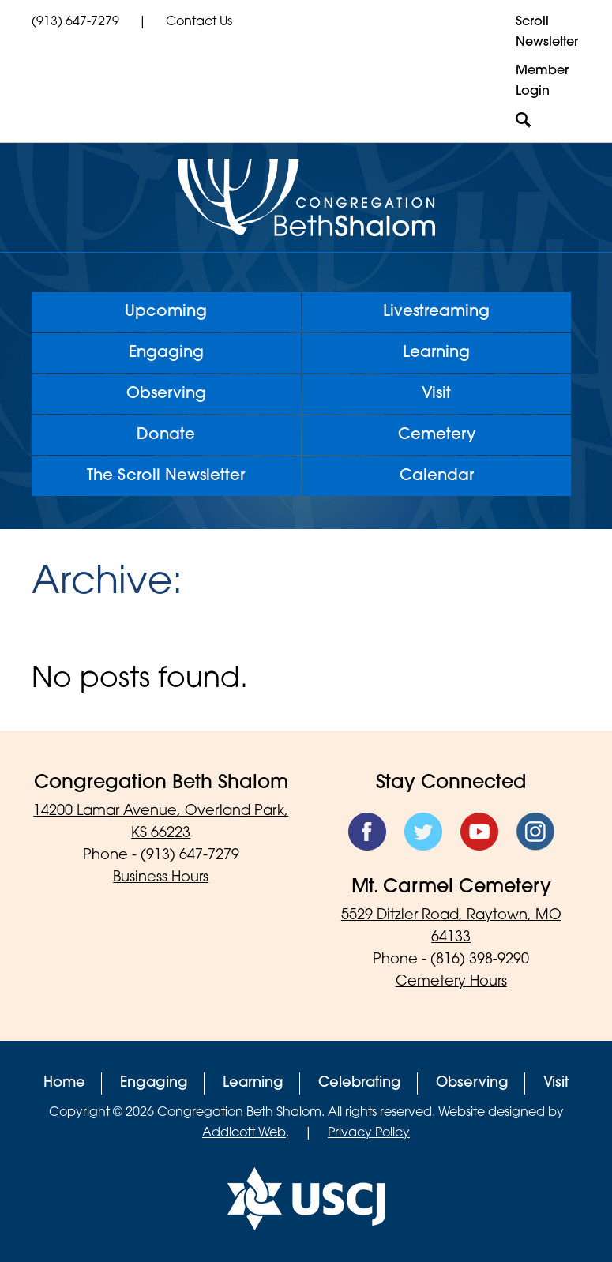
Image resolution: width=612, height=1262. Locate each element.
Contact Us (199, 22)
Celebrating (359, 1083)
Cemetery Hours (451, 982)
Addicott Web (244, 1133)
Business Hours (160, 877)
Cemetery (436, 435)
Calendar (437, 476)
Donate (166, 435)
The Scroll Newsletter (166, 476)
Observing (166, 394)
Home (64, 1083)
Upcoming (166, 312)
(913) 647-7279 (75, 22)
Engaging (166, 353)
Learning (436, 353)
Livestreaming (436, 312)
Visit (436, 394)
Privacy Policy (369, 1133)
